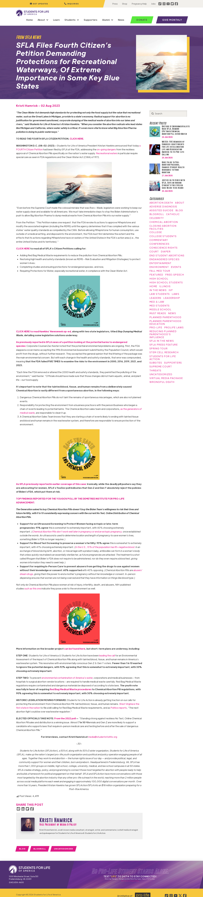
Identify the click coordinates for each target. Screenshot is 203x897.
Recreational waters (106, 153)
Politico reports (119, 707)
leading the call (107, 655)
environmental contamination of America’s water (67, 677)
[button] (71, 4)
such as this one (32, 588)
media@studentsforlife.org (102, 736)
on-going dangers (106, 149)
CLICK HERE (23, 248)
